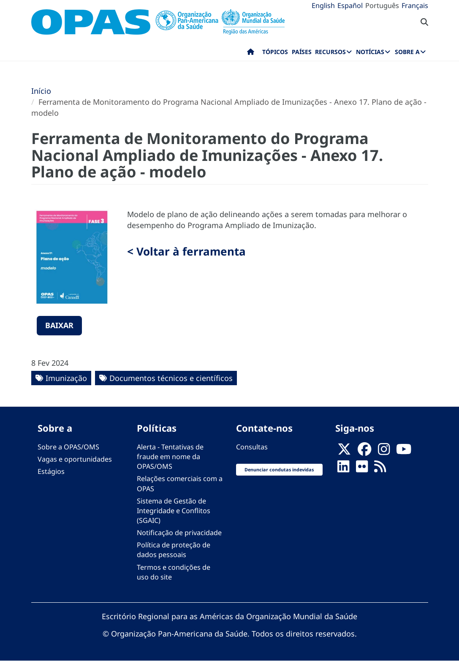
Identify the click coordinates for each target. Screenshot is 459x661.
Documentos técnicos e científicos (171, 378)
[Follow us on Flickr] (362, 469)
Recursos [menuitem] (330, 52)
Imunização (66, 378)
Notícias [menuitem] (370, 52)
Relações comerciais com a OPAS (180, 483)
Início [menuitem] (250, 54)
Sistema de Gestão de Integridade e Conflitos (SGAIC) (173, 510)
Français (415, 5)
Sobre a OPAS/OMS (68, 447)
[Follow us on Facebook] (364, 452)
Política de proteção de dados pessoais (173, 549)
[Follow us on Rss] (380, 469)
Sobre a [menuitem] (407, 52)
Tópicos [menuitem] (275, 52)
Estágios (51, 471)
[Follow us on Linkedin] (343, 469)
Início (41, 91)
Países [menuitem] (302, 52)
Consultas (252, 447)
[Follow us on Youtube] (403, 452)
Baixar (59, 325)
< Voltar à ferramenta (186, 251)
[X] (344, 452)
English (323, 5)
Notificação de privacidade (179, 532)
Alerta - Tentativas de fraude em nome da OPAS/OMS (170, 456)
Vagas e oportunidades (75, 459)
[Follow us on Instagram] (384, 452)
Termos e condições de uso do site (173, 572)
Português (382, 5)
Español (350, 5)
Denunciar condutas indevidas (279, 469)
